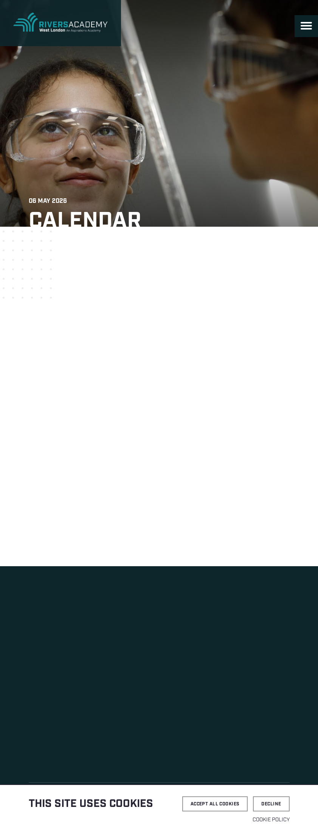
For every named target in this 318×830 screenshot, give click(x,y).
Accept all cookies (215, 804)
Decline (271, 804)
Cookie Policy (271, 819)
